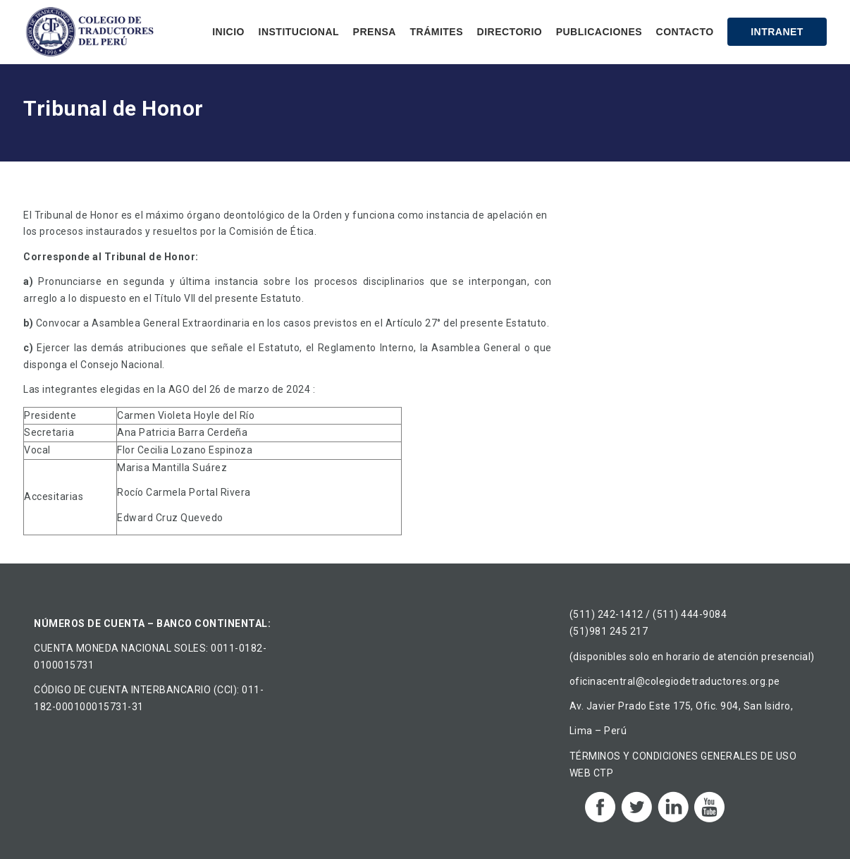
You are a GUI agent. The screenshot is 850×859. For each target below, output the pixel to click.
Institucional (299, 31)
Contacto (685, 31)
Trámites (436, 31)
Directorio (510, 31)
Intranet (777, 31)
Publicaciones (599, 31)
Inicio (228, 31)
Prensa (374, 31)
